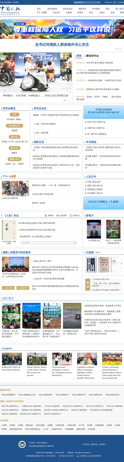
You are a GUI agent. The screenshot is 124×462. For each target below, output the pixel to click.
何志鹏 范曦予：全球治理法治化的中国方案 (103, 157)
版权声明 (94, 444)
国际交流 (82, 9)
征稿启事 (63, 215)
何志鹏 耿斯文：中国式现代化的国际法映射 (103, 166)
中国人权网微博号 (8, 395)
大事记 (102, 12)
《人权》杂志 (11, 215)
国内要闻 (80, 63)
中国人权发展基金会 (32, 429)
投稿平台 (76, 215)
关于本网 (86, 444)
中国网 (20, 425)
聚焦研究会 (92, 56)
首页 (39, 9)
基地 (107, 9)
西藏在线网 (80, 429)
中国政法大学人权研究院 (31, 406)
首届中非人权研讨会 (96, 128)
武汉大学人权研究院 (114, 406)
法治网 (117, 425)
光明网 (89, 425)
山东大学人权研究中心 (10, 410)
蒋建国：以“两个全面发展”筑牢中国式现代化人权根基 (56, 115)
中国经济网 (71, 425)
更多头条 (118, 49)
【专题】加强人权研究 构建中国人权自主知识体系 (103, 148)
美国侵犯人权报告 (95, 189)
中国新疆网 (69, 429)
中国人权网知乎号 (79, 395)
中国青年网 (60, 425)
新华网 (12, 425)
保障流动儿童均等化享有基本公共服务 (102, 89)
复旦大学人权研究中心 (95, 406)
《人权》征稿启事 (40, 133)
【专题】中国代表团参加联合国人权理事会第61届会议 (55, 148)
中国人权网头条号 (112, 395)
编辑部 (50, 215)
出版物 (69, 12)
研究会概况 (52, 9)
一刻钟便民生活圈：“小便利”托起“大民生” (104, 80)
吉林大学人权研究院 (9, 414)
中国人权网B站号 (62, 395)
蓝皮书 (98, 252)
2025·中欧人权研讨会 (96, 122)
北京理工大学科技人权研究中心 (56, 410)
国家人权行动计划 (95, 185)
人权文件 (56, 12)
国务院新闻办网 (16, 429)
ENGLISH (108, 2)
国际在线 (29, 425)
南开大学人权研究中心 (10, 406)
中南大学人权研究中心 (52, 414)
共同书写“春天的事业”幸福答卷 (99, 63)
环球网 (4, 429)
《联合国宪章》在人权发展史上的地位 (34, 236)
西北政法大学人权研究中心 (30, 414)
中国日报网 (40, 425)
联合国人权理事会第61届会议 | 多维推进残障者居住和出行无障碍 (56, 157)
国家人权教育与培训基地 (17, 252)
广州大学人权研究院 (52, 406)
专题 (112, 12)
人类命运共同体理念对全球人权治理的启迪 (36, 230)
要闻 (122, 12)
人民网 (4, 425)
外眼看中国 (81, 70)
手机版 (121, 2)
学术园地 (96, 9)
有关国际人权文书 (95, 193)
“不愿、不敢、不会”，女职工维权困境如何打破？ (105, 286)
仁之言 (46, 429)
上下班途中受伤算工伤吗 (100, 280)
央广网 (81, 425)
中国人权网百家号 (46, 395)
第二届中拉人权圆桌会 (97, 134)
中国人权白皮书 (94, 182)
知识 (91, 12)
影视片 (80, 12)
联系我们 (102, 444)
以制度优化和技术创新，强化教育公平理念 (102, 306)
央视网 (50, 425)
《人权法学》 (8, 288)
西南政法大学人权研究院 (31, 410)
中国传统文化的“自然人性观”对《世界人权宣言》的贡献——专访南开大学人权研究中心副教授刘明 (102, 322)
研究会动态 (68, 9)
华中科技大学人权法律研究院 (101, 410)
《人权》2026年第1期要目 (44, 124)
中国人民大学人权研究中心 (72, 406)
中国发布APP (56, 429)
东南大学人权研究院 (79, 410)
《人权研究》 (23, 288)
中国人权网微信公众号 (27, 395)
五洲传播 (91, 429)
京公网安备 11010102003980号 (89, 456)
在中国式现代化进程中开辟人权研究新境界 (36, 223)
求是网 (109, 425)
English (7, 348)
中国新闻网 (99, 425)
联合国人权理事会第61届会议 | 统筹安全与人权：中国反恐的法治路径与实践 (56, 166)
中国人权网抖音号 (96, 395)
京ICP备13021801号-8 (66, 456)
